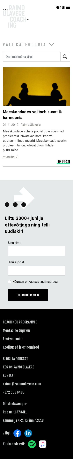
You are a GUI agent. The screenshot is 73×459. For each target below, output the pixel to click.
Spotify (32, 444)
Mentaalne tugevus (17, 330)
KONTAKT (9, 375)
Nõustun (35, 282)
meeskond (10, 157)
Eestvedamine (13, 339)
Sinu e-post (16, 262)
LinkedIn (28, 433)
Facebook (17, 433)
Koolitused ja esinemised (21, 347)
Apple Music (43, 444)
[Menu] (68, 7)
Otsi (65, 57)
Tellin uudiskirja (28, 295)
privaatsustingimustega (41, 282)
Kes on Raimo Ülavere (18, 367)
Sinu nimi (14, 243)
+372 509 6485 (13, 392)
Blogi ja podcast (15, 359)
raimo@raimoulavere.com (22, 384)
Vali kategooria (25, 44)
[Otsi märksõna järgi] (32, 57)
